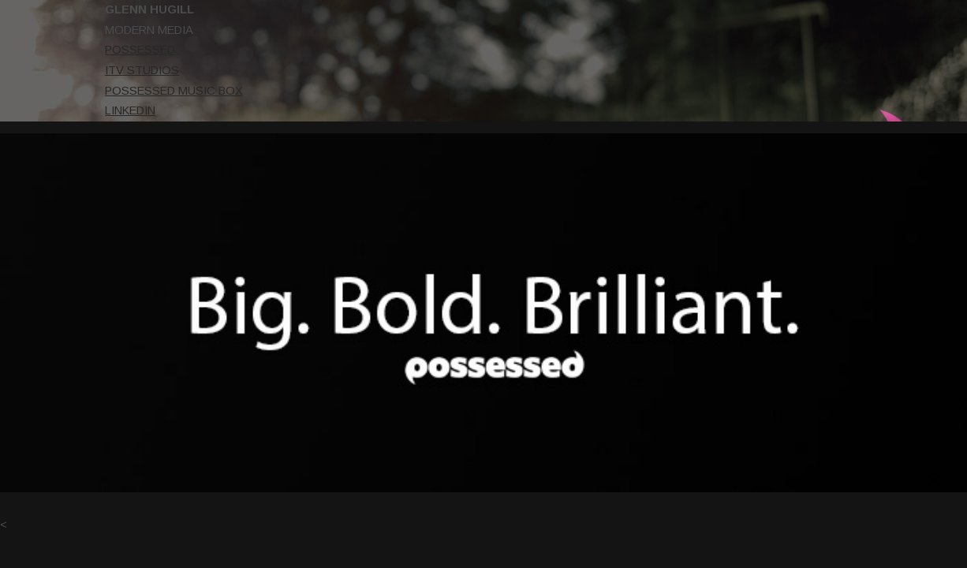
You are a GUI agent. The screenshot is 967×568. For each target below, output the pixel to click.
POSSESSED (45, 49)
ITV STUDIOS (47, 70)
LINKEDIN (35, 110)
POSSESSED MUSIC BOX (79, 90)
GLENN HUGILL (54, 9)
